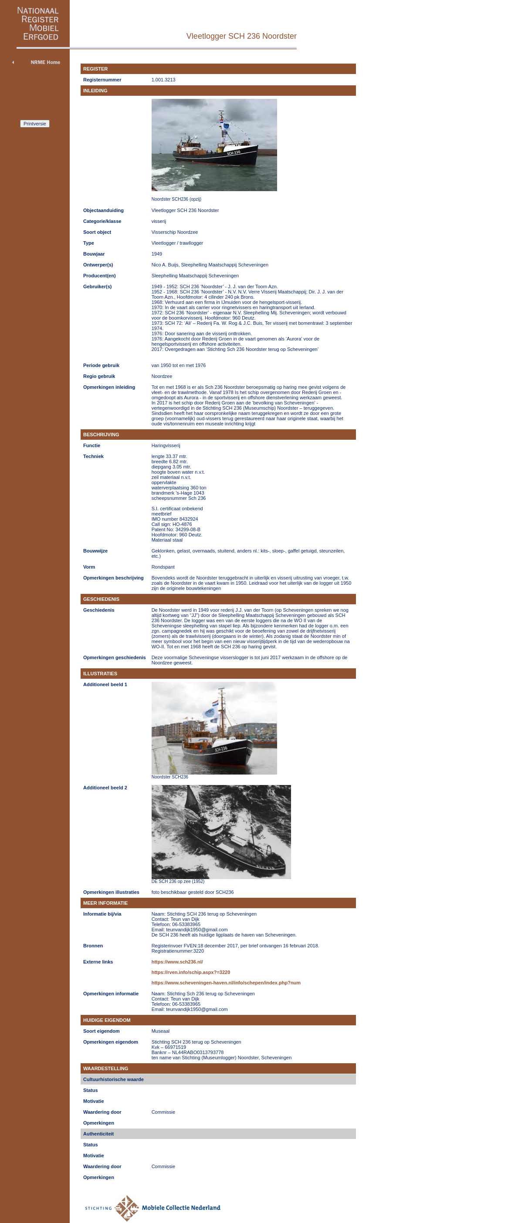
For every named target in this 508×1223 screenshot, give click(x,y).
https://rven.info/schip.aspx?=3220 (191, 972)
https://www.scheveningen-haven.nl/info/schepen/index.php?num (226, 982)
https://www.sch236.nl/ (177, 961)
